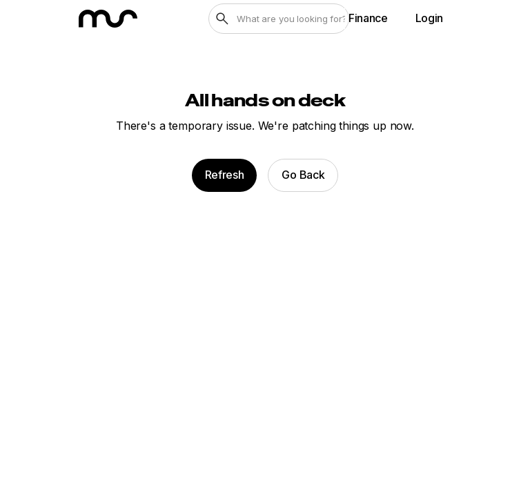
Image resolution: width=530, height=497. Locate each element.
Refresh (224, 175)
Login (429, 18)
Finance (368, 18)
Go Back (303, 175)
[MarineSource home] (108, 19)
